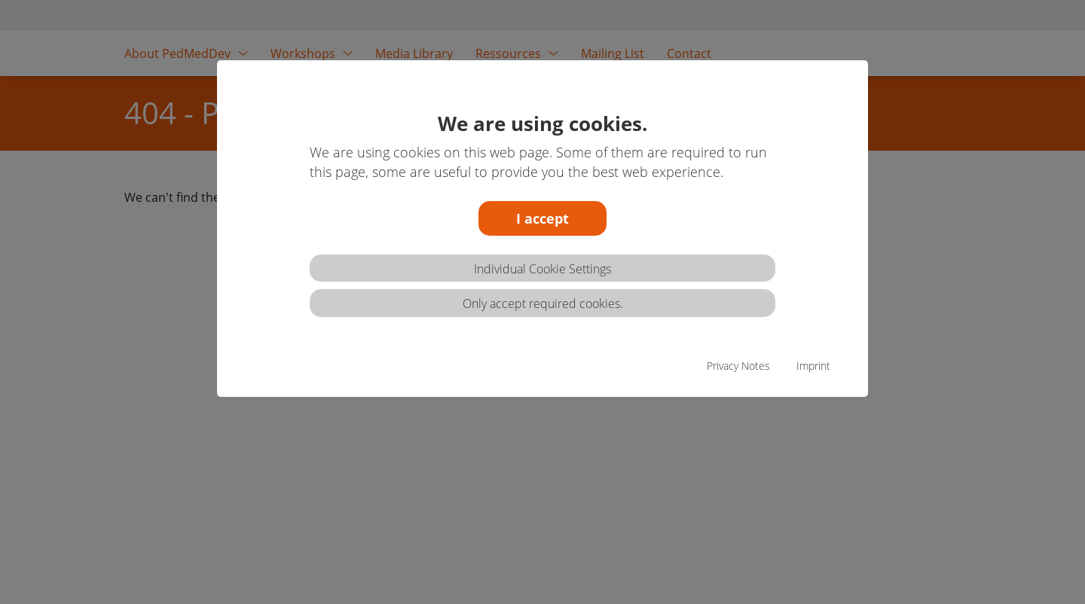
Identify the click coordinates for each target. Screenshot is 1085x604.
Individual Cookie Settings (542, 269)
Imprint (813, 365)
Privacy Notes (738, 365)
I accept (542, 218)
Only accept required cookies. (543, 303)
